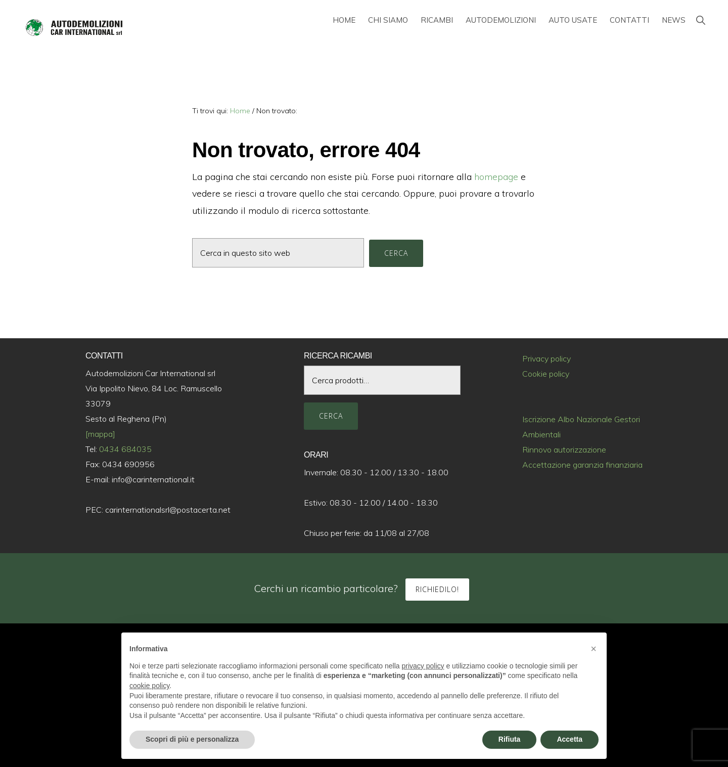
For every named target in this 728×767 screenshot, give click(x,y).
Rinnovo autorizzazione (564, 449)
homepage (496, 177)
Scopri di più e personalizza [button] (192, 739)
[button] (700, 20)
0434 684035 (125, 449)
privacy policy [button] (423, 666)
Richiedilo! (437, 589)
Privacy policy (546, 358)
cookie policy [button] (149, 686)
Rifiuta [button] (509, 739)
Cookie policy (545, 374)
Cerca (331, 416)
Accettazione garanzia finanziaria (582, 465)
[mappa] (100, 434)
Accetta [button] (569, 739)
